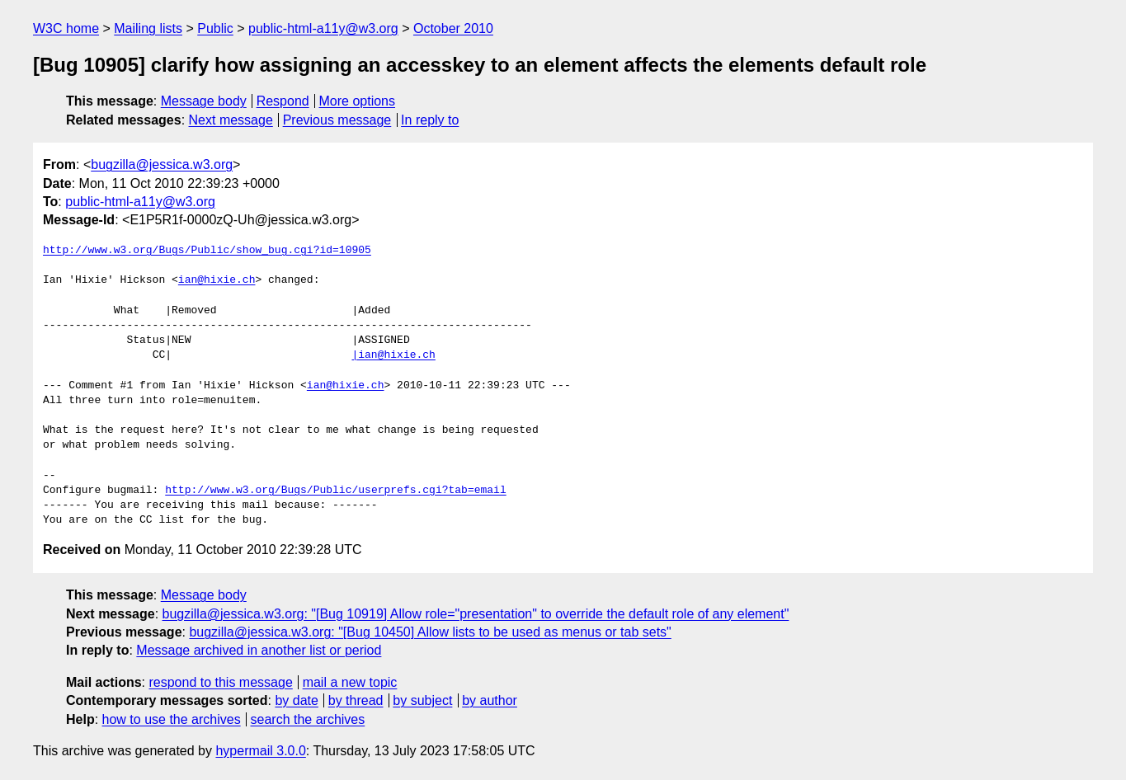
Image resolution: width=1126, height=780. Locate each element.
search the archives (308, 719)
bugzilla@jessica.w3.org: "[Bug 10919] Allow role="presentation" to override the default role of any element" (476, 614)
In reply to (430, 120)
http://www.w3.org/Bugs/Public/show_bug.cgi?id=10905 (207, 250)
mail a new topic (350, 682)
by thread (356, 700)
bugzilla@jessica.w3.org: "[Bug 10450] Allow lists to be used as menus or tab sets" (430, 632)
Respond (283, 101)
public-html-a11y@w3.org (323, 28)
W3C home (66, 28)
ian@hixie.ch (217, 280)
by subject (422, 700)
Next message (231, 120)
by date (296, 700)
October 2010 (453, 28)
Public (215, 28)
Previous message (337, 120)
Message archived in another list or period (258, 650)
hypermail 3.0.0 (260, 751)
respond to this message (220, 682)
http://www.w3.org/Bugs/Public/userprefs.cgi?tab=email (335, 490)
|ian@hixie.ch (393, 355)
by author (489, 700)
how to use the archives (171, 719)
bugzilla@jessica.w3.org (162, 164)
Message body (204, 101)
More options (357, 101)
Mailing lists (148, 28)
